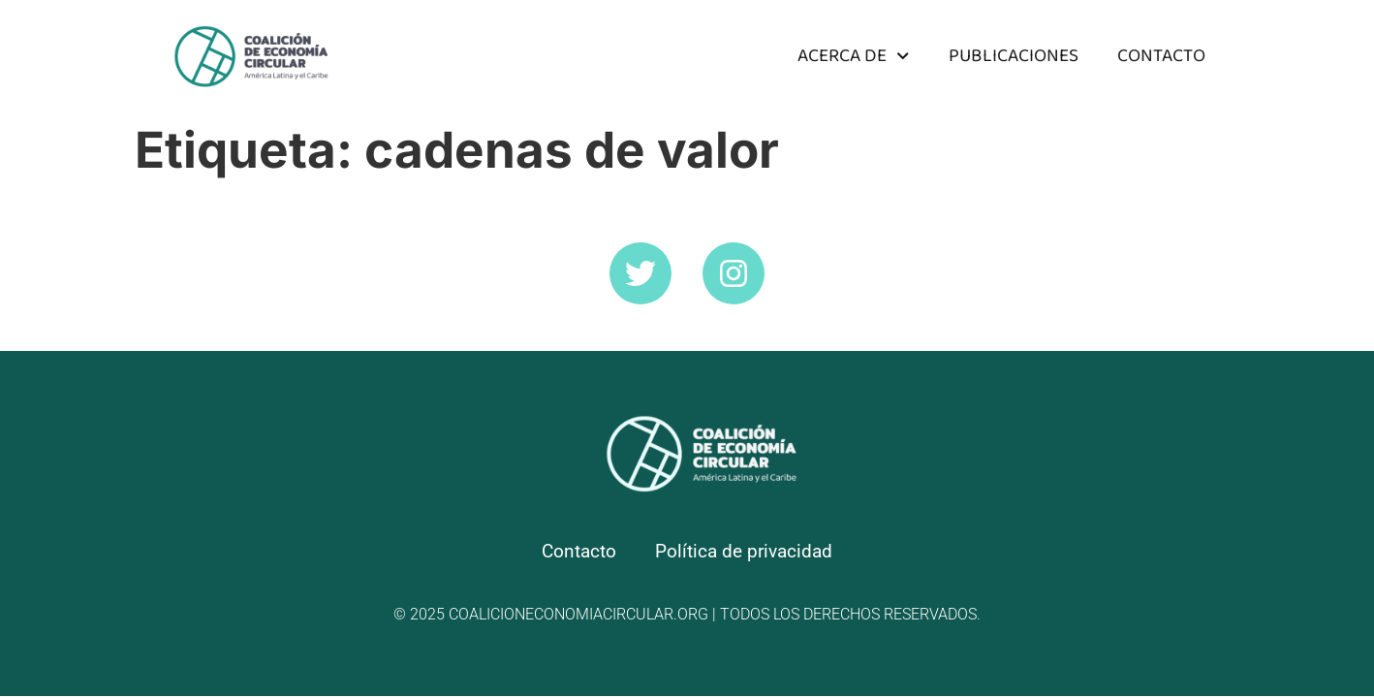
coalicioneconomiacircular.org (578, 614)
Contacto (1161, 56)
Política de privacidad (743, 551)
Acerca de (853, 56)
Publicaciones (1013, 56)
